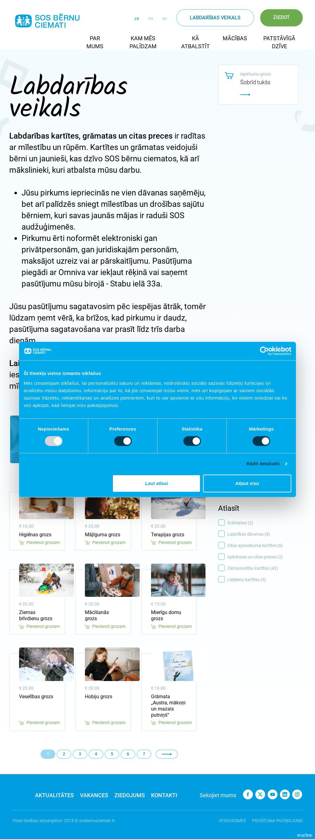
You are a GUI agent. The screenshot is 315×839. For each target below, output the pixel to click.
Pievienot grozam (39, 542)
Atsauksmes (232, 820)
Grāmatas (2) (266, 523)
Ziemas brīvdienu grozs (35, 615)
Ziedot (281, 17)
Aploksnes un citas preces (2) (266, 557)
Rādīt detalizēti (262, 463)
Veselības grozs (36, 696)
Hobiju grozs (98, 696)
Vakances (94, 795)
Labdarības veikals (215, 18)
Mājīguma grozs (102, 535)
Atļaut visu (247, 483)
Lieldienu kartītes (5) (266, 580)
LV (137, 19)
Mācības (235, 38)
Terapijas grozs (167, 535)
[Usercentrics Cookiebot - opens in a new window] (264, 351)
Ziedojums (129, 795)
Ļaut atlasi (156, 483)
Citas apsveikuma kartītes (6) (266, 545)
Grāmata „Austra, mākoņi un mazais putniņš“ (168, 706)
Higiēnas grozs (35, 535)
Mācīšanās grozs (97, 615)
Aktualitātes (54, 795)
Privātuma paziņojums (277, 820)
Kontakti (164, 795)
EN (150, 19)
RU (164, 19)
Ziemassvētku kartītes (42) (266, 568)
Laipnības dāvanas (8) (266, 534)
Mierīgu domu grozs (166, 615)
